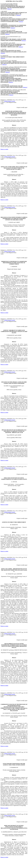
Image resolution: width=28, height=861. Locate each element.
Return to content (4, 149)
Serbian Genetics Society (9, 101)
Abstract (18, 15)
